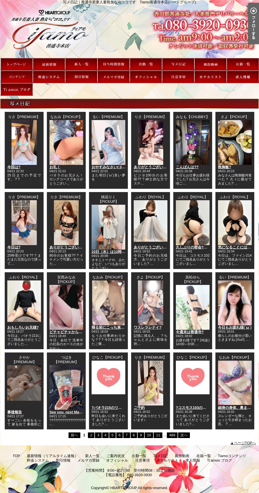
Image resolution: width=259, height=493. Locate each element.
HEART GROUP (123, 488)
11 (158, 435)
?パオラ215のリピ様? (110, 408)
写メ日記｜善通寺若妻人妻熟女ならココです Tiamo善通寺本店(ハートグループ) (129, 31)
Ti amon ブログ (17, 89)
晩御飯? (224, 167)
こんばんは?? (187, 167)
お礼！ (54, 167)
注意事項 (178, 77)
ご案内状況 (113, 64)
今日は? (14, 247)
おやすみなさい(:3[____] (112, 167)
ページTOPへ (245, 443)
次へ (184, 435)
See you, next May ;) (67, 412)
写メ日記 (178, 64)
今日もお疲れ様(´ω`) (234, 327)
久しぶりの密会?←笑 (193, 247)
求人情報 (243, 77)
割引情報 (81, 77)
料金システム (49, 77)
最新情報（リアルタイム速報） (49, 64)
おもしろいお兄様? (23, 327)
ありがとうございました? (155, 167)
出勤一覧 (146, 64)
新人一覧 (81, 64)
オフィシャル (146, 77)
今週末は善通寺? (190, 332)
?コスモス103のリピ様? (196, 408)
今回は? (14, 167)
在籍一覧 (243, 64)
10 (149, 435)
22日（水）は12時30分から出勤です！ (123, 252)
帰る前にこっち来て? (109, 327)
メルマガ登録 (113, 77)
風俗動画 (210, 64)
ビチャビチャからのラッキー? (74, 332)
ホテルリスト (210, 77)
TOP (17, 64)
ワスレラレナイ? (148, 327)
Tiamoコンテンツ (17, 77)
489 (172, 435)
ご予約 (139, 408)
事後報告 (14, 412)
